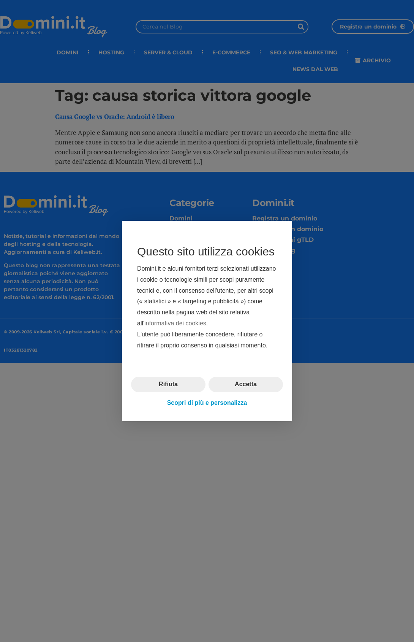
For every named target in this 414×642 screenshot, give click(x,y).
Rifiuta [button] (168, 384)
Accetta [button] (246, 384)
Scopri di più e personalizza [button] (207, 402)
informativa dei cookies (175, 323)
